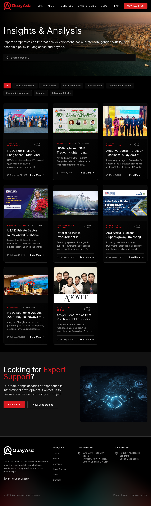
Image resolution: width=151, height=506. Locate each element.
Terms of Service (139, 495)
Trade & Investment (25, 85)
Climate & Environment (17, 93)
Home (39, 5)
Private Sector (94, 85)
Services (67, 5)
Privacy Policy (120, 495)
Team (116, 5)
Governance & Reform (120, 85)
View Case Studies (42, 404)
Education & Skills (61, 93)
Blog (104, 5)
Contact (57, 480)
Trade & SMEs (49, 85)
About (52, 5)
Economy (40, 93)
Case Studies (87, 5)
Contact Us (135, 6)
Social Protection (72, 85)
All (7, 85)
